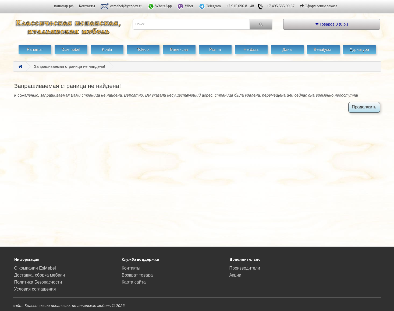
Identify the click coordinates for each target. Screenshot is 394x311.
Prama (215, 49)
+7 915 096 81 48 (240, 6)
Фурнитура (359, 49)
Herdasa (251, 49)
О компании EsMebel (35, 268)
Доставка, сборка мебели (39, 275)
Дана (287, 49)
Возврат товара (137, 275)
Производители (244, 268)
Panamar (35, 49)
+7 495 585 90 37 (281, 6)
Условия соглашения (35, 289)
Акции (235, 275)
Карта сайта (134, 282)
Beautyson (323, 49)
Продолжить (364, 107)
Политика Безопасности (38, 282)
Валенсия (179, 49)
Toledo (143, 49)
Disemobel (71, 49)
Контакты (87, 6)
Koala (107, 49)
